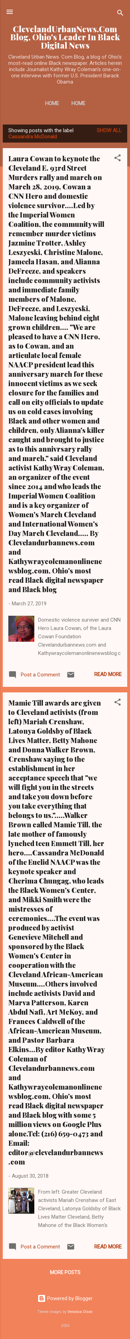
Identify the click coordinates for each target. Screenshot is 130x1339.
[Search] (120, 14)
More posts (65, 1272)
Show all (109, 130)
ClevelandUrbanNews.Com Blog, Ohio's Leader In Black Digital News (65, 37)
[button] (117, 159)
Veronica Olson (80, 1312)
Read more (108, 674)
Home (52, 103)
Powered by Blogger (65, 1298)
